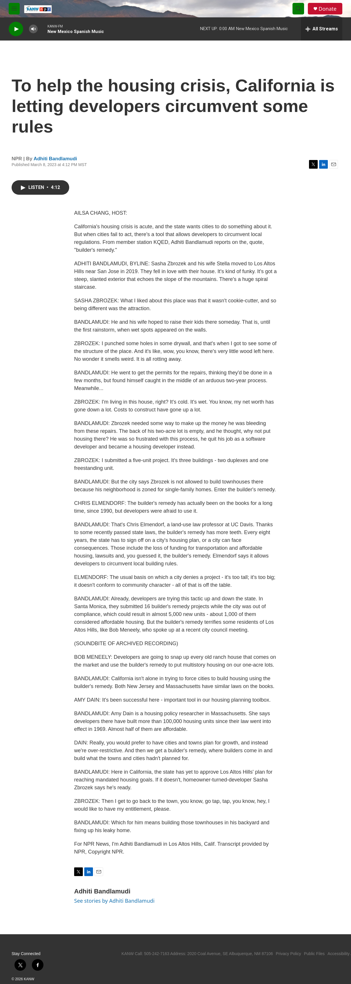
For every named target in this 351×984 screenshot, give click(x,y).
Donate (328, 9)
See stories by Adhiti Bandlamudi (114, 900)
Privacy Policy (288, 953)
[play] (16, 29)
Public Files (314, 953)
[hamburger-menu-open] (14, 8)
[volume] (33, 29)
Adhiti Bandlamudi (55, 158)
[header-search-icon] (298, 8)
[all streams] (321, 29)
